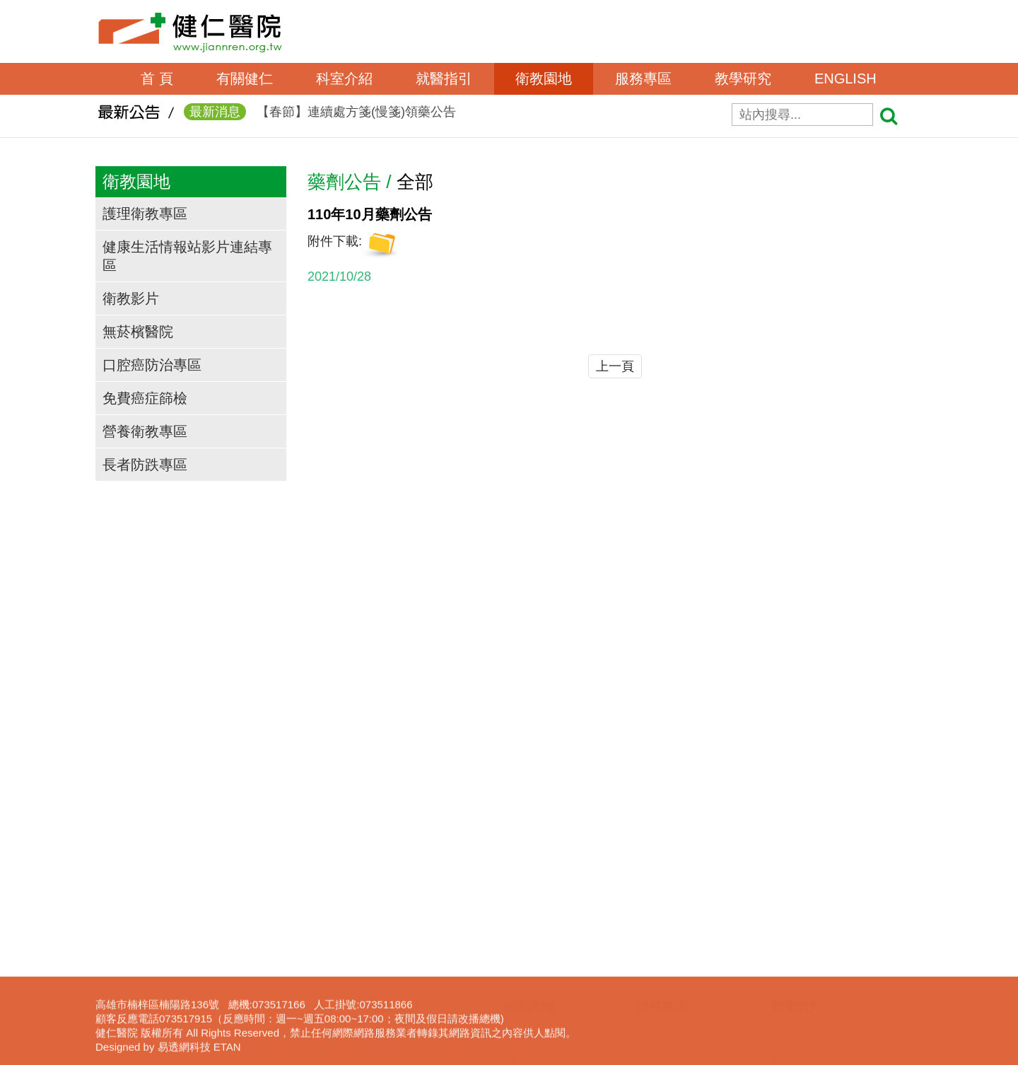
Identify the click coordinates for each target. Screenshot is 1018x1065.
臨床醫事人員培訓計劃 (820, 879)
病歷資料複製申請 (675, 879)
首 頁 (157, 78)
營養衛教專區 (145, 431)
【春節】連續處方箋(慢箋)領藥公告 (320, 114)
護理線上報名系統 (810, 919)
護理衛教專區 (145, 213)
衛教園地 (543, 78)
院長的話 (120, 820)
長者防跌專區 (145, 464)
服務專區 (643, 78)
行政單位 (254, 860)
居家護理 (656, 899)
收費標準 (388, 939)
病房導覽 (388, 1018)
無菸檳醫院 (138, 331)
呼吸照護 (656, 919)
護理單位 (254, 840)
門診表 (383, 840)
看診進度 (388, 879)
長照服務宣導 (666, 978)
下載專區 (790, 959)
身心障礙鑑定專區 (675, 998)
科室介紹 (344, 78)
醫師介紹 (388, 820)
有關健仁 (244, 78)
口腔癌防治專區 (152, 365)
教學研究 (743, 78)
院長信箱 (656, 820)
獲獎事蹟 (120, 879)
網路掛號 (388, 860)
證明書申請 (661, 840)
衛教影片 (131, 298)
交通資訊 (120, 899)
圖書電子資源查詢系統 (820, 939)
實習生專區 (795, 899)
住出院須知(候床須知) (416, 919)
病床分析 (388, 998)
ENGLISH (845, 78)
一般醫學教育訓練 (810, 860)
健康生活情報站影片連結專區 (187, 256)
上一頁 (615, 366)
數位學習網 (795, 840)
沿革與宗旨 (125, 840)
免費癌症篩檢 (145, 398)
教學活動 (790, 820)
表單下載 (656, 860)
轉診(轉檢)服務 (401, 959)
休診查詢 (388, 899)
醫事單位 (254, 820)
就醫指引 (444, 78)
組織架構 (120, 860)
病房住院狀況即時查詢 (417, 978)
